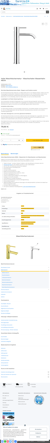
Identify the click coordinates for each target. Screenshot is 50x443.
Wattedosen (3, 358)
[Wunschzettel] (40, 8)
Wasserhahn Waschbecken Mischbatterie (28, 222)
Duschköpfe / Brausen (6, 303)
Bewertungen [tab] (14, 153)
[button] (37, 8)
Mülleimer (3, 348)
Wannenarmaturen (6, 280)
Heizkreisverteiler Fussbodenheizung (9, 320)
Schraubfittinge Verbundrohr (7, 327)
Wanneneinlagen (4, 339)
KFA (22, 213)
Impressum (5, 407)
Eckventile (3, 294)
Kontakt (4, 398)
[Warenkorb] (45, 8)
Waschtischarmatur (24, 226)
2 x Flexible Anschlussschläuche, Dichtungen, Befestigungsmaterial (32, 215)
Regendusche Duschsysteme (7, 308)
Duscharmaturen (6, 275)
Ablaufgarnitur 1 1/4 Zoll (25, 217)
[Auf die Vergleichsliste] (42, 23)
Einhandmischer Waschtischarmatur (27, 208)
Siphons (3, 296)
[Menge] (10, 140)
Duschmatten (4, 336)
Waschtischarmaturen (7, 284)
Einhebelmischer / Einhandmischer (27, 223)
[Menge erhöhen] (22, 140)
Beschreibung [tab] (5, 153)
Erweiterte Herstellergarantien (25, 372)
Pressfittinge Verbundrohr (6, 325)
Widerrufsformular (22, 404)
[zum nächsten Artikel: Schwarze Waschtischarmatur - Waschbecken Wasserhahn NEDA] (47, 16)
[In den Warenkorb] (2, 20)
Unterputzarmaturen (6, 277)
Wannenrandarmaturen (7, 282)
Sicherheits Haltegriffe (6, 341)
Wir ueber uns (6, 395)
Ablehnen (38, 436)
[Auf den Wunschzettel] (46, 23)
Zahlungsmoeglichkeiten (8, 400)
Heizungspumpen (5, 322)
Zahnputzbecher (4, 362)
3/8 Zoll (22, 219)
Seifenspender (4, 353)
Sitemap (4, 402)
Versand (12, 129)
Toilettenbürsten (4, 355)
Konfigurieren (38, 433)
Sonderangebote (4, 365)
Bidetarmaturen (5, 272)
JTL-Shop (43, 441)
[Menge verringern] (2, 140)
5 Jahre (22, 228)
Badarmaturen (9, 85)
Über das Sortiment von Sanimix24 (25, 374)
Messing (22, 210)
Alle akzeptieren (38, 429)
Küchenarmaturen (5, 289)
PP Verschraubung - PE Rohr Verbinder (9, 329)
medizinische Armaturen (6, 292)
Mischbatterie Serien (5, 267)
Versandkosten (6, 405)
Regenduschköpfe (5, 311)
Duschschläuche (4, 306)
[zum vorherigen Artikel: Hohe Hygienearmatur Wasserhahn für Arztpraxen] (45, 16)
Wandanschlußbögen (5, 313)
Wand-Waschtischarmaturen (8, 287)
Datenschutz (21, 395)
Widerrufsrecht (21, 401)
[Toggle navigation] (1, 8)
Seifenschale (4, 350)
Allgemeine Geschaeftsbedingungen (23, 398)
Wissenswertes (25, 376)
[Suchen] (23, 12)
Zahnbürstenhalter (5, 360)
